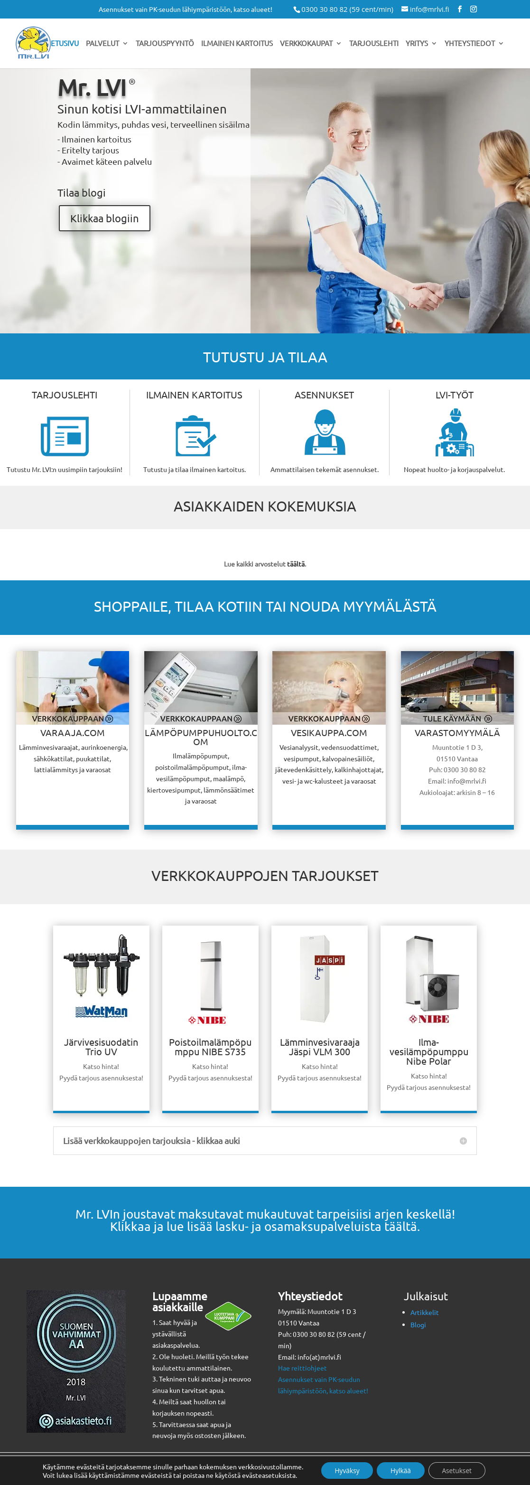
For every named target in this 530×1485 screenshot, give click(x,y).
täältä (296, 563)
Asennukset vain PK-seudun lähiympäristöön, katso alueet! (185, 9)
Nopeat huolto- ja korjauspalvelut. (454, 469)
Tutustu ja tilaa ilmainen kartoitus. (194, 469)
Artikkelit (424, 1312)
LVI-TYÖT (455, 394)
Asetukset (458, 1470)
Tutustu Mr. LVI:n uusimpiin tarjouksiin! (64, 469)
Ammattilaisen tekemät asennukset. (324, 469)
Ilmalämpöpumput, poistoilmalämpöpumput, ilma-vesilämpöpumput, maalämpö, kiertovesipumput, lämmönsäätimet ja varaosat (200, 778)
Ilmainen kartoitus (237, 43)
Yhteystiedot (470, 43)
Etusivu (65, 43)
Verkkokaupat (306, 43)
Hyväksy (345, 1470)
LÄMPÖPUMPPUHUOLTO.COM (201, 737)
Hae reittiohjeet (302, 1367)
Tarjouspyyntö (165, 43)
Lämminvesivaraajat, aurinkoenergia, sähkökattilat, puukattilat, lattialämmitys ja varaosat (73, 758)
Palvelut (102, 43)
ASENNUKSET (324, 394)
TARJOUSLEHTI (64, 394)
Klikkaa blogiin (104, 218)
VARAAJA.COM (72, 732)
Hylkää (401, 1470)
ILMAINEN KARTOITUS (194, 394)
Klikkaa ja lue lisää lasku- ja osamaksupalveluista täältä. (265, 1226)
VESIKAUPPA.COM (329, 732)
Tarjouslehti (374, 43)
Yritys (417, 43)
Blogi (418, 1324)
